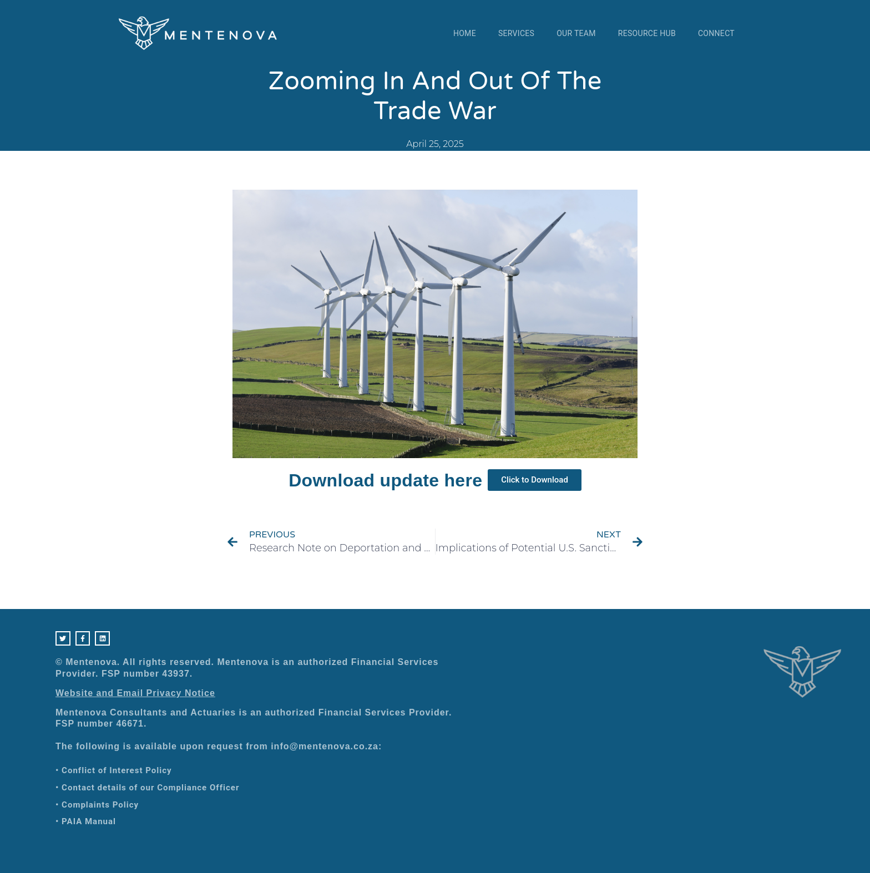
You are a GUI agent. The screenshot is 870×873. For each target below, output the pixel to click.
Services (516, 33)
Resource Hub (647, 33)
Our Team (576, 33)
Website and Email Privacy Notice (135, 695)
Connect (716, 33)
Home (464, 33)
